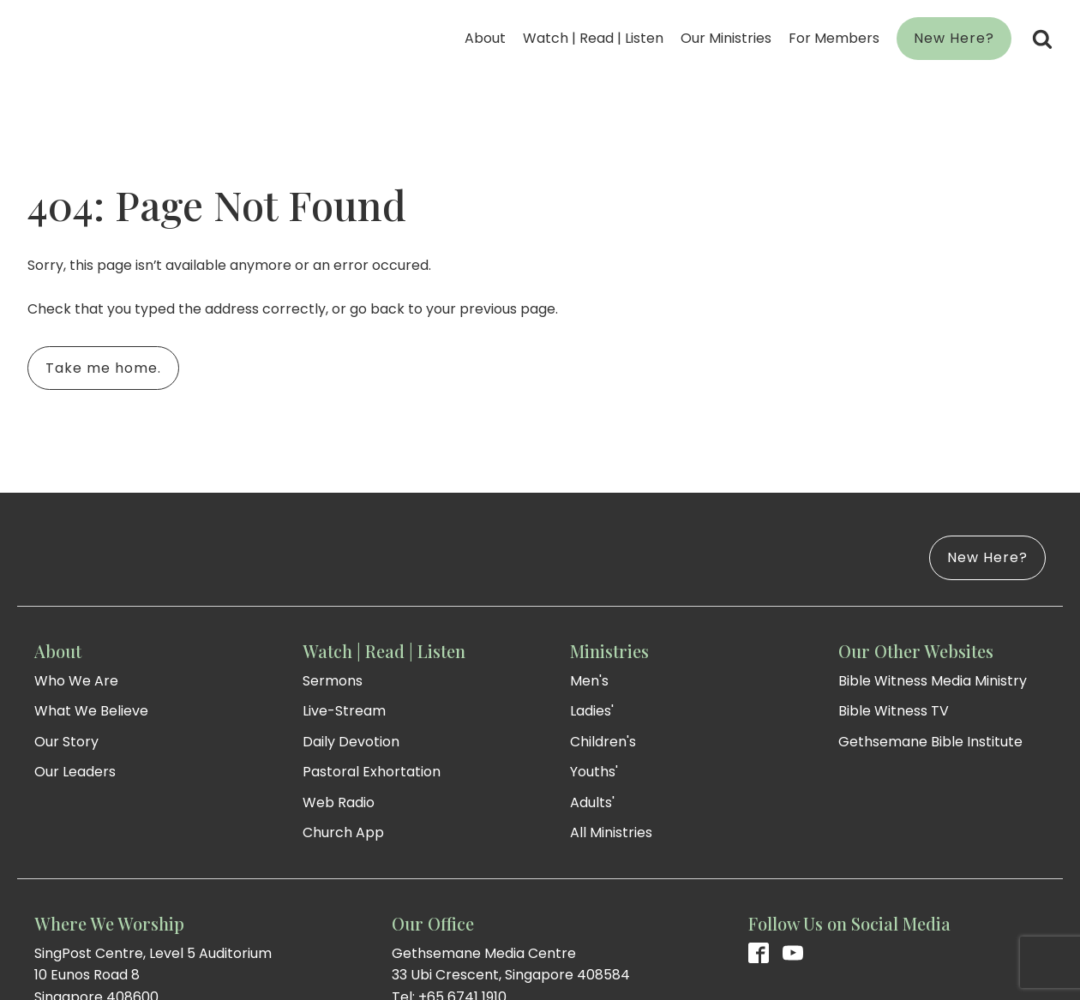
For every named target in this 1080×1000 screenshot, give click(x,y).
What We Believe (91, 711)
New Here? (954, 38)
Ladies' (592, 711)
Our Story (66, 741)
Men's (589, 681)
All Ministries (611, 832)
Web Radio (339, 802)
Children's (603, 741)
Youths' (594, 771)
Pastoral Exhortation (372, 771)
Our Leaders (75, 771)
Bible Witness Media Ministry (932, 681)
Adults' (592, 802)
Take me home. (103, 368)
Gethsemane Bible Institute (930, 741)
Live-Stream (344, 711)
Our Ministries (726, 38)
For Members (834, 38)
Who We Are (76, 681)
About (485, 38)
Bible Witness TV (893, 711)
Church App (343, 832)
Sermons (333, 681)
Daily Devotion (351, 741)
